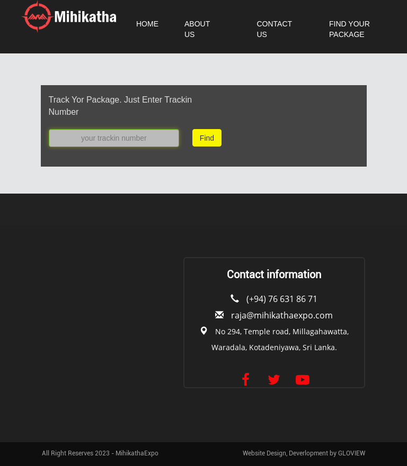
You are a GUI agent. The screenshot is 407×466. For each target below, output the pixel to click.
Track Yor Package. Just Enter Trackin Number (120, 105)
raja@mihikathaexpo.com (282, 315)
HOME (147, 24)
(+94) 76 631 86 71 (281, 299)
